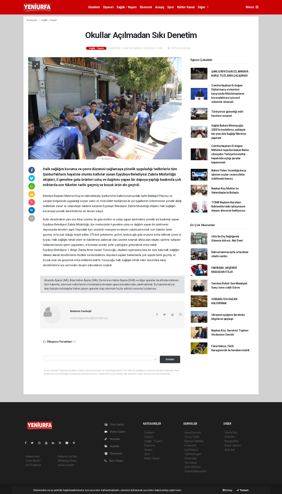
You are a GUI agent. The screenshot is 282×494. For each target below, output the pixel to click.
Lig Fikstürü (191, 449)
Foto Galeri (114, 424)
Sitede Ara (231, 432)
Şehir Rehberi (192, 467)
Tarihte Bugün (193, 454)
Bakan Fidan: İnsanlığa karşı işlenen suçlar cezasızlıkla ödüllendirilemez (228, 174)
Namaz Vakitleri (193, 441)
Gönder (170, 359)
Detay (227, 490)
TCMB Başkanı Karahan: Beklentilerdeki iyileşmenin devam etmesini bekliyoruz (228, 206)
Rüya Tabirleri (233, 445)
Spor (170, 7)
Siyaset (108, 7)
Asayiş (159, 7)
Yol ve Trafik (191, 436)
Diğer (202, 7)
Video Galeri (115, 431)
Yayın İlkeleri (32, 460)
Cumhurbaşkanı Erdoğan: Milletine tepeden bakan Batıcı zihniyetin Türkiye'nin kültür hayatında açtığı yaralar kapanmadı (230, 154)
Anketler (230, 436)
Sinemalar (190, 458)
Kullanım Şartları (67, 456)
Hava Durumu (192, 432)
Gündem (94, 7)
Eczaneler (190, 445)
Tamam (243, 490)
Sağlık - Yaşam (126, 7)
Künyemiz (113, 453)
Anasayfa (32, 20)
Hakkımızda (32, 456)
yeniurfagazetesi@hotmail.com (89, 318)
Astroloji (229, 449)
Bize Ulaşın (114, 460)
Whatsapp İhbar (67, 460)
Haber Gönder (66, 465)
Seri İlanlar (190, 462)
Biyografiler (232, 441)
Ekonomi (146, 7)
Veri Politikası (33, 465)
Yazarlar (112, 439)
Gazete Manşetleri (195, 471)
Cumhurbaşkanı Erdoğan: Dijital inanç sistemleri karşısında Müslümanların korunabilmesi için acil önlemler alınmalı (227, 93)
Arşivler (112, 446)
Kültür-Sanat (186, 7)
